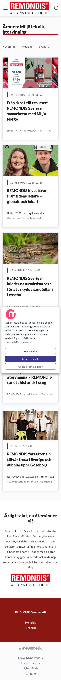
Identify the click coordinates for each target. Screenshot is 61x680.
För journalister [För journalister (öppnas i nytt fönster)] (30, 663)
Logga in (30, 673)
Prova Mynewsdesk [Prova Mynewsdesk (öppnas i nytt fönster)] (30, 658)
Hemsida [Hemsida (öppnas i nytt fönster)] (30, 622)
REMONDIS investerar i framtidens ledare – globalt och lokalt (28, 196)
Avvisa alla (30, 351)
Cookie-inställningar (30, 366)
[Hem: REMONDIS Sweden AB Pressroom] (29, 8)
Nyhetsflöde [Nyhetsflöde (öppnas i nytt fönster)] (30, 668)
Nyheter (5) (10, 46)
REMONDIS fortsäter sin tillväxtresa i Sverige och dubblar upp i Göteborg (29, 459)
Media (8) (28, 46)
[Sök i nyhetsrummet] (56, 8)
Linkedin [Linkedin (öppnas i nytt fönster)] (30, 627)
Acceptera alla (30, 358)
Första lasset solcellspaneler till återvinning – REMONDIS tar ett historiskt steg (29, 374)
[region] (30, 340)
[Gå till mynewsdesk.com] (30, 648)
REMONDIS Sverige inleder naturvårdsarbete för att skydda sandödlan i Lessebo (30, 286)
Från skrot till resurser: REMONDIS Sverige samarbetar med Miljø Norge (27, 110)
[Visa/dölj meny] (5, 8)
